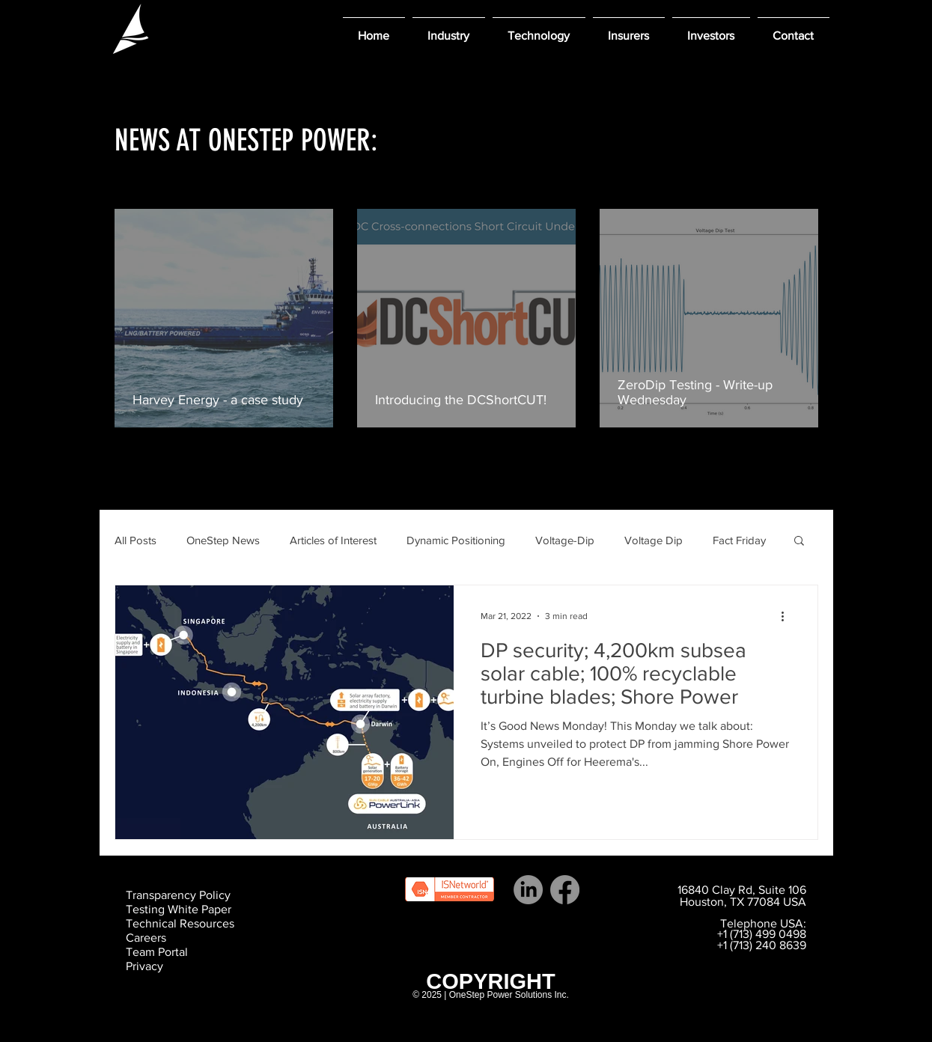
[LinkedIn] (528, 889)
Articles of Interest (333, 540)
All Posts (135, 540)
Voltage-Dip (564, 540)
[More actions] (788, 616)
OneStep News (223, 540)
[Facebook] (564, 889)
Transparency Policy (178, 895)
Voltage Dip (653, 540)
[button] (449, 28)
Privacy (144, 966)
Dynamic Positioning (455, 540)
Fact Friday (739, 540)
